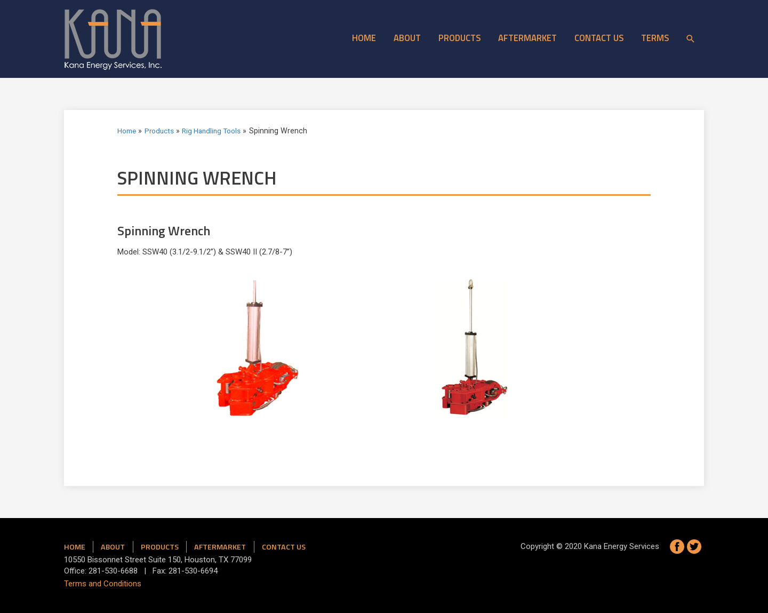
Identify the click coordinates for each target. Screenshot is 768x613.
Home (364, 37)
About (407, 37)
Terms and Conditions (102, 583)
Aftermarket (527, 37)
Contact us (284, 547)
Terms (655, 37)
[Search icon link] (690, 39)
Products (459, 37)
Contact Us (598, 37)
